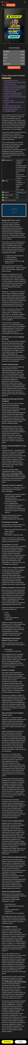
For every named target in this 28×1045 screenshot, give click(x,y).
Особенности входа (10, 91)
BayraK (5, 54)
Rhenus (6, 57)
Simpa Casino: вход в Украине (13, 93)
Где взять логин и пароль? (12, 89)
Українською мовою (6, 78)
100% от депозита (21, 200)
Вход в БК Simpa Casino (11, 80)
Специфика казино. (10, 111)
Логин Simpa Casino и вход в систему (15, 82)
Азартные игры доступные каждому (15, 86)
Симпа (4, 2)
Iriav (5, 61)
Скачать (21, 1041)
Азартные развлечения (11, 109)
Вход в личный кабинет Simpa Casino (15, 88)
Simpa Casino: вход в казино (13, 105)
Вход (3, 5)
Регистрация (7, 1041)
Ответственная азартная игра (13, 107)
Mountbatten (7, 64)
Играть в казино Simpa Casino (13, 95)
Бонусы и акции (9, 100)
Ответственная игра (10, 84)
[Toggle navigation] (25, 2)
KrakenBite (6, 51)
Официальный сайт (14, 67)
